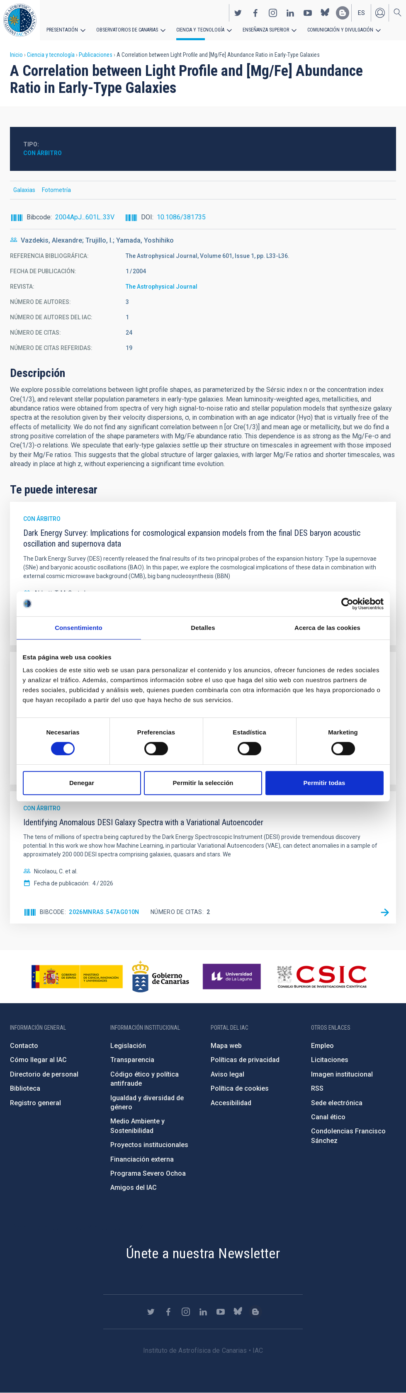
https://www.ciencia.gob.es (77, 977)
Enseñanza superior (266, 30)
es (361, 13)
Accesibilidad (231, 1103)
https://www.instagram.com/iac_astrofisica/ (273, 13)
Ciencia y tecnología (200, 30)
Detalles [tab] (203, 627)
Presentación (62, 30)
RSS (317, 1088)
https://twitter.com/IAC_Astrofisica (238, 13)
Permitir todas (324, 782)
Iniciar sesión (380, 13)
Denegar (81, 782)
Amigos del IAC (133, 1187)
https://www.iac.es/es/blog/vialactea (342, 13)
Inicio (16, 54)
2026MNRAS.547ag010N (104, 912)
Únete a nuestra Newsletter (203, 1253)
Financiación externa (142, 1159)
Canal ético (328, 1117)
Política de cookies (240, 1088)
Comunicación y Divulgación (340, 30)
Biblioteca (25, 1088)
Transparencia (132, 1060)
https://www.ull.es (233, 976)
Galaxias (24, 190)
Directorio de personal (44, 1074)
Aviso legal (227, 1074)
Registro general (35, 1103)
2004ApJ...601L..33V (84, 217)
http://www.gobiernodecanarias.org (160, 976)
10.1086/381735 (181, 217)
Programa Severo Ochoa (148, 1173)
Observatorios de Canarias (127, 30)
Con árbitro (42, 153)
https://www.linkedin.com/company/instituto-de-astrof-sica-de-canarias (290, 13)
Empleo (322, 1046)
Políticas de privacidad (245, 1060)
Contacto (24, 1046)
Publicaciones (95, 54)
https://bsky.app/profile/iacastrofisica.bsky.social (325, 13)
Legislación (128, 1046)
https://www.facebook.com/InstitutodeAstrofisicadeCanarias (255, 13)
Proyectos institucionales (149, 1145)
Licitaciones (329, 1060)
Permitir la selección (203, 782)
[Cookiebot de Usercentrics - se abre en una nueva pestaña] (347, 604)
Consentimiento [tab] (78, 627)
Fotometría (56, 190)
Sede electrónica (336, 1103)
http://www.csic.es (321, 976)
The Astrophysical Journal (161, 286)
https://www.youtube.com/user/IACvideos (307, 13)
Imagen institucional (342, 1074)
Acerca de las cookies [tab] (327, 627)
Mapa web (226, 1046)
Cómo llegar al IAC (38, 1060)
